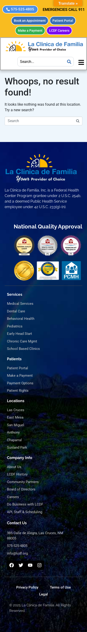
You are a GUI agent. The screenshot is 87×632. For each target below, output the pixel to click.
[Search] (69, 61)
